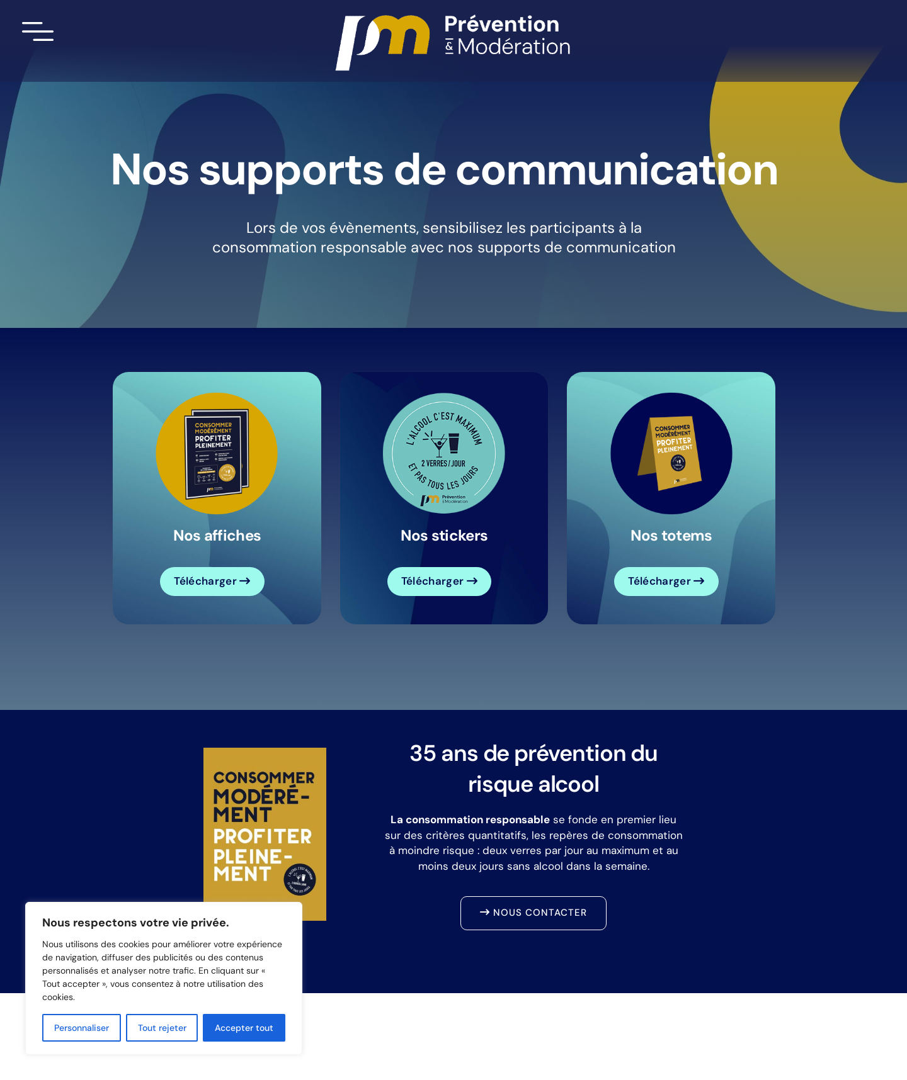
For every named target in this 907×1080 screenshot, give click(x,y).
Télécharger (212, 581)
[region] (163, 978)
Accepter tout (244, 1027)
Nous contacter (533, 912)
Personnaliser (81, 1027)
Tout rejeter (162, 1027)
